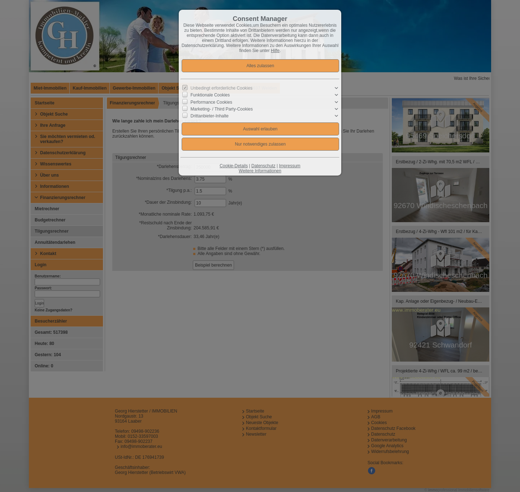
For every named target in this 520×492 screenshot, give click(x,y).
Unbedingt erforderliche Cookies (221, 88)
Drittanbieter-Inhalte (210, 115)
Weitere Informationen (260, 170)
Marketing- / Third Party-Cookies (222, 109)
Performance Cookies (211, 101)
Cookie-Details (234, 165)
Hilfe (275, 50)
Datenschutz (263, 165)
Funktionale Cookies (210, 95)
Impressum (289, 165)
